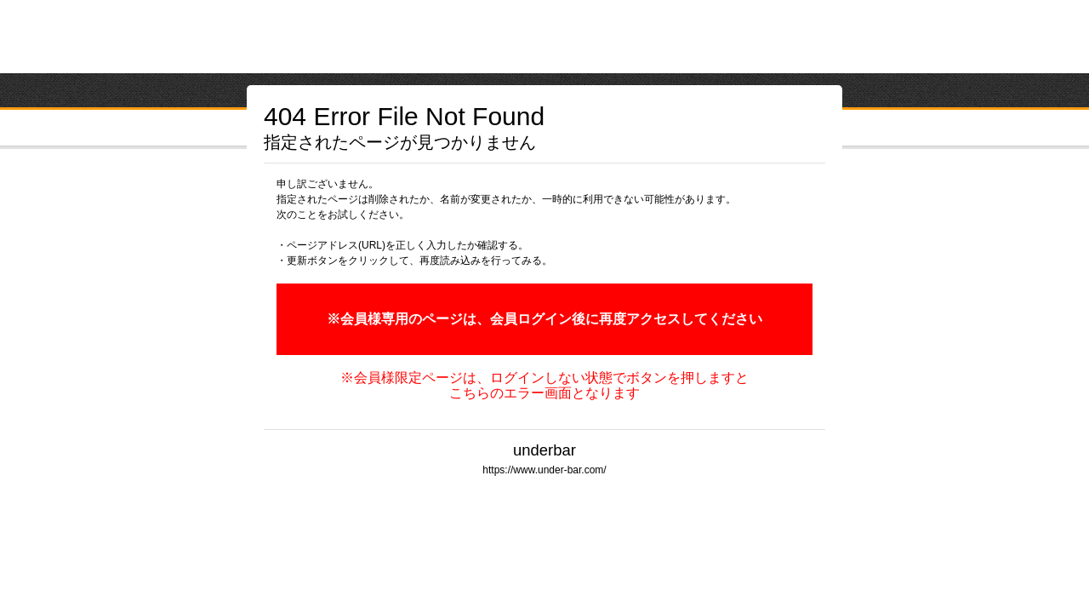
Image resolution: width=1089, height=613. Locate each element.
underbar (544, 450)
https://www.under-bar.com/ (544, 470)
